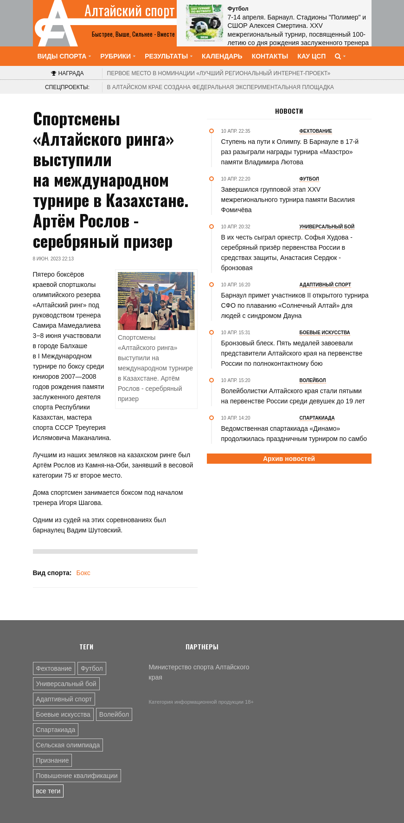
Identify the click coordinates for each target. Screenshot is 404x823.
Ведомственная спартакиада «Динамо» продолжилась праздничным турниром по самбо (294, 433)
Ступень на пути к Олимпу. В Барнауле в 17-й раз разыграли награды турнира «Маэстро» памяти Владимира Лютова (290, 152)
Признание (52, 760)
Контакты (270, 56)
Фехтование (54, 668)
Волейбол (114, 714)
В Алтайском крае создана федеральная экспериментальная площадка (220, 87)
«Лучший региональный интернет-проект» (219, 73)
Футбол (92, 668)
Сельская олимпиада (68, 745)
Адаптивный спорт (64, 699)
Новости (289, 111)
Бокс (83, 573)
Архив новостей (289, 458)
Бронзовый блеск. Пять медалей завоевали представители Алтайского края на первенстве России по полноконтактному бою (292, 353)
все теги (48, 791)
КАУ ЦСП (311, 56)
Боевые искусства (63, 714)
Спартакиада (56, 729)
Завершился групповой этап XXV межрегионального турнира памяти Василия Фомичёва (288, 200)
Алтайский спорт (129, 10)
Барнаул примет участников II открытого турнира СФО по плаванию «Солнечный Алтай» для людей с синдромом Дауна (295, 305)
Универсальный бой (66, 683)
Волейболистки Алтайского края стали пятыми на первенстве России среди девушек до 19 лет (293, 396)
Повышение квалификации (77, 775)
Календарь (222, 56)
